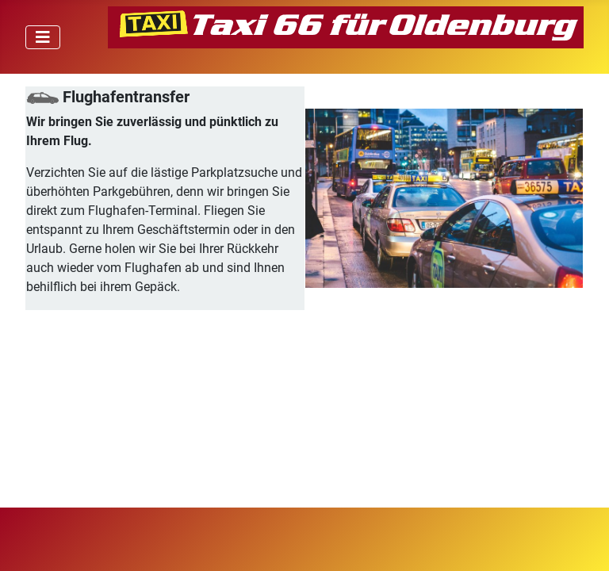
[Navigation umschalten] (42, 37)
